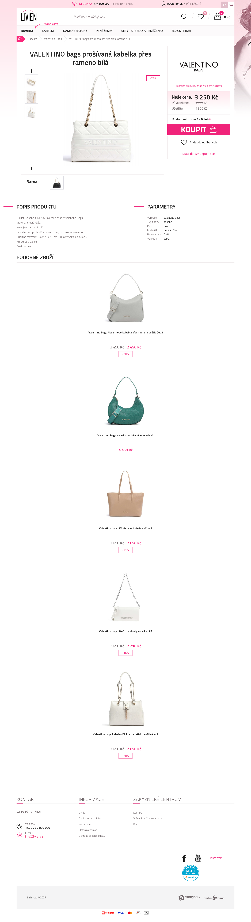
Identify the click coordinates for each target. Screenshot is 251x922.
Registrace (85, 824)
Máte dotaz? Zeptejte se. (198, 153)
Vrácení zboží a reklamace (147, 818)
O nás (82, 813)
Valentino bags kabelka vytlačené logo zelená (125, 435)
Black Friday (181, 30)
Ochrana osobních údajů (92, 836)
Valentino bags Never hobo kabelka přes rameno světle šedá (125, 332)
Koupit (198, 129)
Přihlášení (193, 4)
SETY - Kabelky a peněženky (142, 30)
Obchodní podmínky (90, 818)
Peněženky (104, 32)
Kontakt (137, 813)
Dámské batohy (75, 30)
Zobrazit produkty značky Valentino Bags (199, 86)
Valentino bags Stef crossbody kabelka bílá (125, 631)
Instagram (216, 858)
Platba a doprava (88, 830)
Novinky (27, 30)
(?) (210, 119)
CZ (231, 4)
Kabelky (48, 32)
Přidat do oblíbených (203, 142)
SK (224, 4)
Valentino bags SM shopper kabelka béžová (125, 528)
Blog (135, 824)
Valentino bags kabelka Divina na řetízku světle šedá (125, 734)
